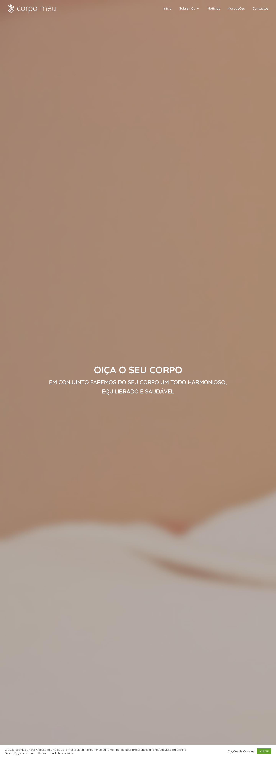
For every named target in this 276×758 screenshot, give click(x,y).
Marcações (236, 8)
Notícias (214, 8)
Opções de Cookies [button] (241, 751)
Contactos (260, 8)
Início (167, 8)
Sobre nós (189, 8)
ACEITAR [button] (264, 751)
